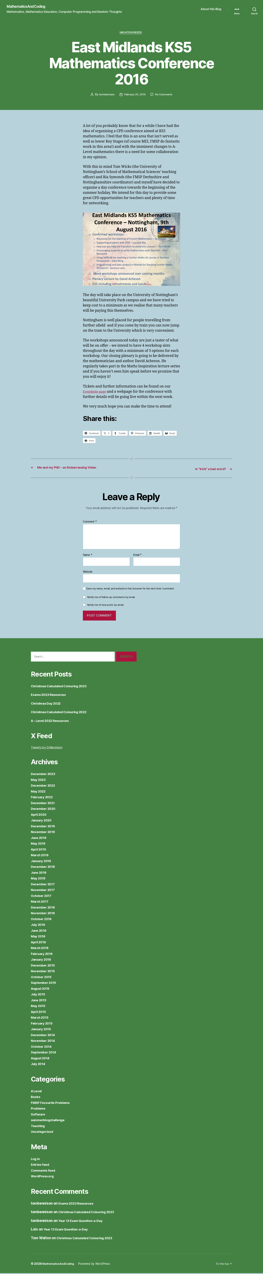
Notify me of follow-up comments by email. (111, 598)
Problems (39, 1109)
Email (137, 555)
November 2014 (44, 1041)
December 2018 (44, 867)
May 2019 (39, 844)
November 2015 (44, 972)
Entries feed (41, 1165)
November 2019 (44, 833)
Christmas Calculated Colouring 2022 (63, 713)
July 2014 (39, 1065)
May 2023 (39, 780)
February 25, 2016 (134, 96)
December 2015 (44, 966)
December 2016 (44, 908)
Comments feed (44, 1171)
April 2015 (39, 1012)
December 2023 (44, 775)
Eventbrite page (96, 393)
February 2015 (43, 1024)
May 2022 (39, 792)
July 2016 (39, 925)
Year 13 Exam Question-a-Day (83, 1221)
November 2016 (44, 914)
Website (87, 572)
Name (87, 555)
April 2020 (40, 815)
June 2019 (40, 838)
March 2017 (40, 902)
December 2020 (44, 809)
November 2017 (44, 891)
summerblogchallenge (50, 1121)
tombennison (106, 96)
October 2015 (42, 977)
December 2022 (44, 786)
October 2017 (42, 896)
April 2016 (39, 943)
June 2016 (40, 931)
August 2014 (42, 1059)
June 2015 (39, 1001)
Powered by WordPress (98, 1264)
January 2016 (42, 960)
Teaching (38, 1126)
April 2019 (39, 850)
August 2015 (41, 989)
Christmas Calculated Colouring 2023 (63, 687)
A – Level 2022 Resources (52, 721)
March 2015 (40, 1018)
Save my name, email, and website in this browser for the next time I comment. (130, 589)
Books (36, 1097)
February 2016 (43, 954)
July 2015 (39, 995)
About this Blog (211, 9)
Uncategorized (131, 33)
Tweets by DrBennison (49, 748)
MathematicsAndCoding (29, 7)
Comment (90, 522)
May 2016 (39, 937)
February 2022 (43, 798)
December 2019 (44, 827)
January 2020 (42, 821)
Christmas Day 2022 (48, 704)
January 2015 (42, 1030)
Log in (36, 1159)
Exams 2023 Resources (50, 695)
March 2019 (41, 856)
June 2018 (40, 873)
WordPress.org (43, 1177)
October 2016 (42, 919)
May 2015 (39, 1007)
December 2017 (44, 885)
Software (38, 1115)
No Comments (164, 96)
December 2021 (44, 803)
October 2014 (42, 1047)
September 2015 (45, 983)
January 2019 (42, 861)
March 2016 (41, 949)
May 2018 (39, 879)
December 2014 (44, 1035)
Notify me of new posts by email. (105, 605)
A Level (37, 1092)
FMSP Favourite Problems (52, 1103)
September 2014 (45, 1053)
